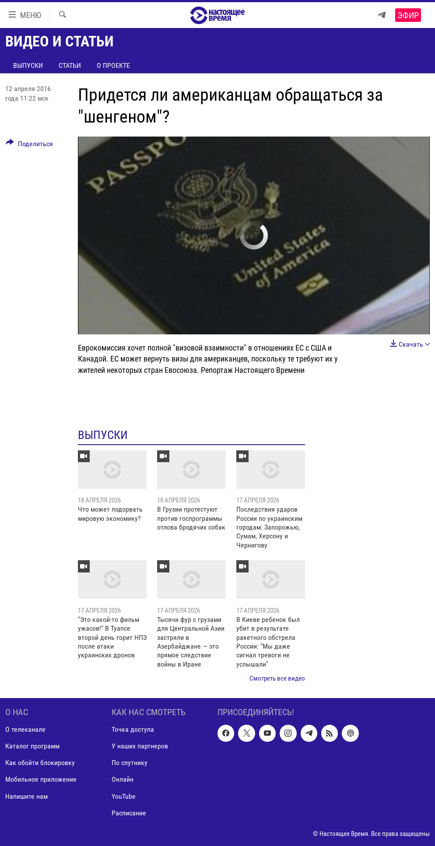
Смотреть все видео (277, 678)
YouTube (124, 796)
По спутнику (129, 762)
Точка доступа (133, 729)
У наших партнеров (140, 746)
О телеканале (25, 729)
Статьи (70, 65)
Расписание (129, 812)
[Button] (29, 145)
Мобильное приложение (41, 779)
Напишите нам (26, 796)
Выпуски (28, 65)
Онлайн (122, 779)
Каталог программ (32, 746)
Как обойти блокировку (40, 762)
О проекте (113, 65)
